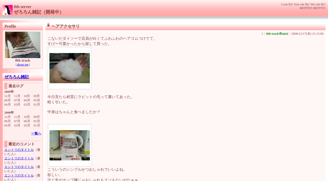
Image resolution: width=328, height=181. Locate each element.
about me (23, 64)
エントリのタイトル (19, 150)
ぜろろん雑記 (17, 77)
